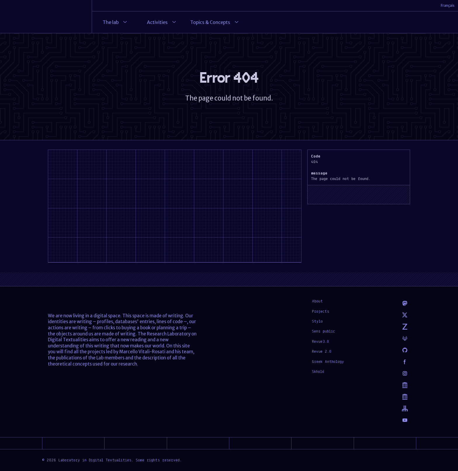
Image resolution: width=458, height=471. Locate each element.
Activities (162, 22)
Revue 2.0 (322, 351)
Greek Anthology (328, 361)
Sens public (323, 331)
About (317, 301)
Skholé (318, 371)
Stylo (317, 321)
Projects (320, 311)
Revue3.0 (320, 341)
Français (447, 5)
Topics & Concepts (215, 22)
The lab (115, 22)
